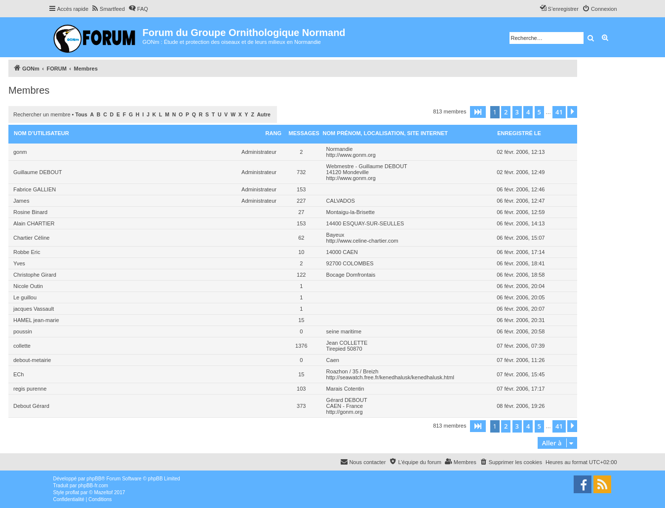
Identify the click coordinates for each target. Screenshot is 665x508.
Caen (332, 360)
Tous (81, 114)
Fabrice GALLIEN (34, 189)
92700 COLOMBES (350, 263)
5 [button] (539, 112)
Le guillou (25, 297)
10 (301, 252)
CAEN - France (344, 406)
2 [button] (506, 112)
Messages (304, 133)
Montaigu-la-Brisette (350, 212)
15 (301, 320)
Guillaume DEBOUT (37, 172)
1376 (301, 346)
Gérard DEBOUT (346, 400)
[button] (478, 112)
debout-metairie (32, 360)
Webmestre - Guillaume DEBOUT (366, 166)
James (21, 201)
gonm (20, 152)
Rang (273, 133)
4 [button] (528, 112)
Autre (264, 114)
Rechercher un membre (42, 114)
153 (301, 189)
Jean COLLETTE (347, 343)
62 (301, 238)
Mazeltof (103, 492)
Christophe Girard (34, 275)
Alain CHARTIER (34, 223)
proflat (72, 492)
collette (22, 346)
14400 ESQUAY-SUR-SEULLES (365, 223)
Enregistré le (519, 133)
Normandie (339, 149)
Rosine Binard (30, 212)
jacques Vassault (33, 309)
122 (301, 275)
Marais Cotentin (345, 389)
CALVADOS (340, 201)
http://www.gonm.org (351, 155)
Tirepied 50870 (344, 349)
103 (301, 389)
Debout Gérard (31, 406)
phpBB (93, 478)
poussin (22, 331)
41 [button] (559, 112)
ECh (18, 374)
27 (301, 212)
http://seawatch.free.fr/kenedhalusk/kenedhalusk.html (390, 377)
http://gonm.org (344, 412)
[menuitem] (108, 9)
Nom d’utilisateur (41, 133)
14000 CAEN (342, 252)
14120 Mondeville (347, 172)
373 (301, 406)
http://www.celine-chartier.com (362, 241)
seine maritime (344, 331)
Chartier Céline (31, 238)
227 (301, 201)
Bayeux (335, 235)
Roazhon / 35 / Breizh (352, 371)
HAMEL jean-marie (36, 320)
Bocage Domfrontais (351, 275)
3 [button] (517, 112)
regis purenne (29, 389)
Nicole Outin (28, 286)
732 (301, 172)
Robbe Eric (26, 252)
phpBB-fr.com (93, 485)
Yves (19, 263)
